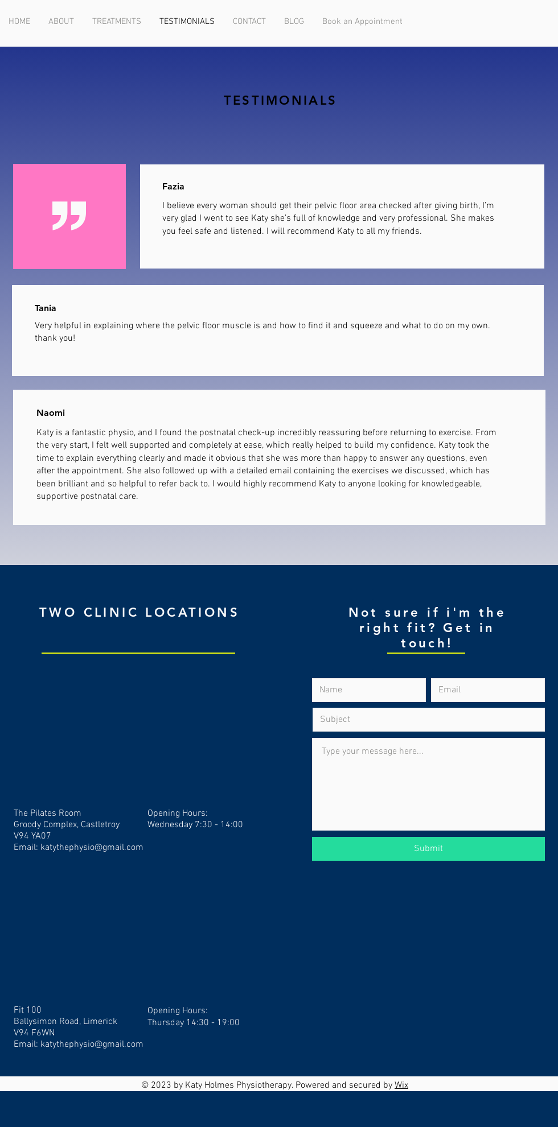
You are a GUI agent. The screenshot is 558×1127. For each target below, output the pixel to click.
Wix (401, 1085)
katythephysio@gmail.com (91, 847)
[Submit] (428, 849)
